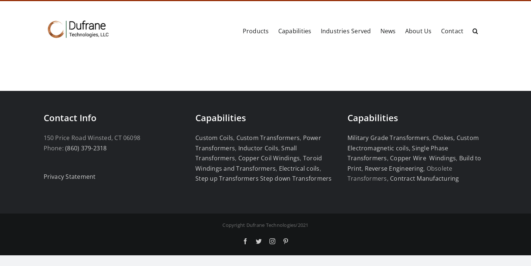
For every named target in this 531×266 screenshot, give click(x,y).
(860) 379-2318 (86, 148)
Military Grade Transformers (388, 138)
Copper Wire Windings (423, 158)
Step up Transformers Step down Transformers (263, 178)
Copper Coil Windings (269, 158)
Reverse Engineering (394, 168)
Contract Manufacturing (424, 178)
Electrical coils (299, 168)
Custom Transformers (268, 138)
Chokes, (444, 138)
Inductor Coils (257, 148)
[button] (484, 30)
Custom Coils (214, 138)
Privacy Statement (70, 177)
